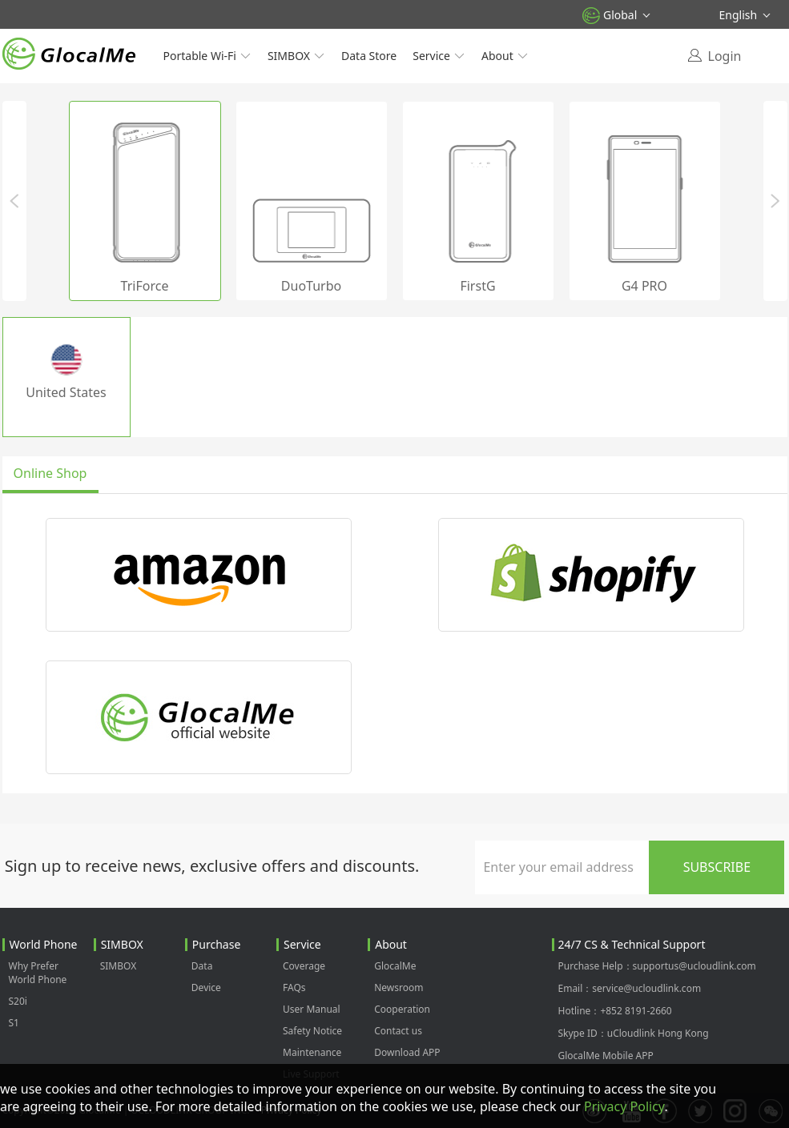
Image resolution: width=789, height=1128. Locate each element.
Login (725, 56)
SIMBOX (296, 55)
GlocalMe (395, 966)
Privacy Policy (624, 1106)
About (505, 55)
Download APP (407, 1052)
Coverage (304, 966)
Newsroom (398, 987)
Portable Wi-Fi (207, 55)
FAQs (294, 987)
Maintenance (312, 1052)
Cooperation (402, 1009)
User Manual (311, 1009)
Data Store (369, 55)
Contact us (398, 1031)
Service (439, 55)
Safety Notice (312, 1031)
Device (206, 987)
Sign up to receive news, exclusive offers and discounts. (212, 866)
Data (202, 966)
